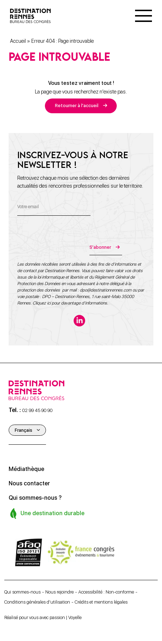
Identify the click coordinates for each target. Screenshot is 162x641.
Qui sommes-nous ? (35, 497)
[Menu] (143, 16)
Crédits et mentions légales (101, 602)
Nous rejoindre (59, 592)
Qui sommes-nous (22, 592)
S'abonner (100, 247)
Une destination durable (47, 513)
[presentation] (71, 241)
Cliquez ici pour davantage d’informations (70, 303)
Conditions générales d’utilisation (37, 602)
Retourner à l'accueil (76, 105)
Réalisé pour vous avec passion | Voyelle (43, 617)
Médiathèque (26, 469)
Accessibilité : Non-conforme (106, 592)
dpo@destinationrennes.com (105, 290)
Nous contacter (29, 483)
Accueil (18, 41)
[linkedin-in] (79, 320)
